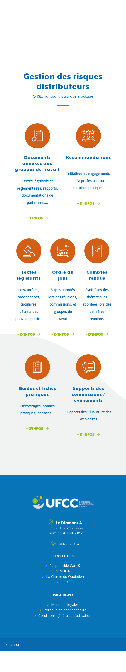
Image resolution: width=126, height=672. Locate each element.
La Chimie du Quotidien (65, 576)
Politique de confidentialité (65, 610)
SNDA (65, 571)
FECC (65, 582)
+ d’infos (34, 218)
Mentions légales (65, 604)
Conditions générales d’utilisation (65, 615)
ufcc (19, 645)
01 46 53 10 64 (67, 544)
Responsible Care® (65, 565)
